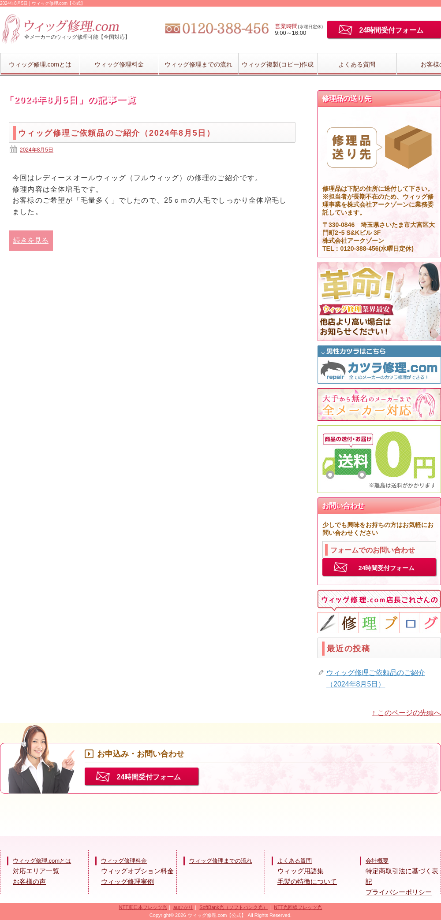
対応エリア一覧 (36, 871)
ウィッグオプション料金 (137, 871)
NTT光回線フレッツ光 (298, 907)
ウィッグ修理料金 (119, 64)
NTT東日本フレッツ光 (143, 907)
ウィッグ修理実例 (127, 881)
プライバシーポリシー (399, 892)
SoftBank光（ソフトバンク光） (233, 907)
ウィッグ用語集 (300, 871)
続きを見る (31, 240)
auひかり (183, 907)
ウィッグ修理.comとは (40, 64)
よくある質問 (356, 64)
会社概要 (377, 860)
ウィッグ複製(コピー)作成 (278, 64)
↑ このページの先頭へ (406, 712)
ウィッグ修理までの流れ (198, 64)
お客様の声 (29, 881)
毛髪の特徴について (307, 881)
